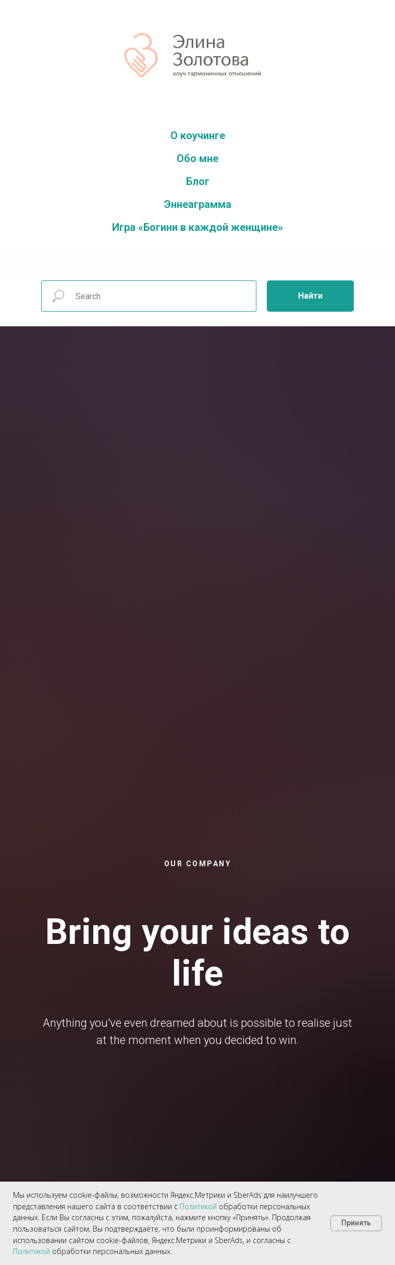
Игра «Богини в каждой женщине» (197, 227)
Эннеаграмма (197, 204)
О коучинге (197, 135)
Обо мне (197, 158)
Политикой (198, 1206)
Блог (197, 181)
